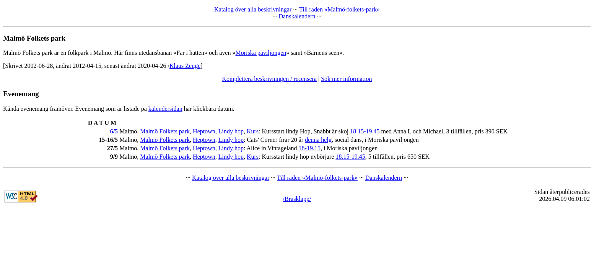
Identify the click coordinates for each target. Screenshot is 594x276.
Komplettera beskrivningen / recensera (269, 79)
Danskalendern (297, 16)
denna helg (318, 139)
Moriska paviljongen (260, 52)
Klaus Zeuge (184, 65)
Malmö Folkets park (165, 131)
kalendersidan (165, 108)
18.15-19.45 (364, 131)
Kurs (253, 131)
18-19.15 (310, 148)
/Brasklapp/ (297, 199)
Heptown (204, 131)
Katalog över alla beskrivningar (252, 9)
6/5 (114, 131)
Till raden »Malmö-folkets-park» (339, 9)
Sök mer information (346, 79)
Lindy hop (231, 131)
